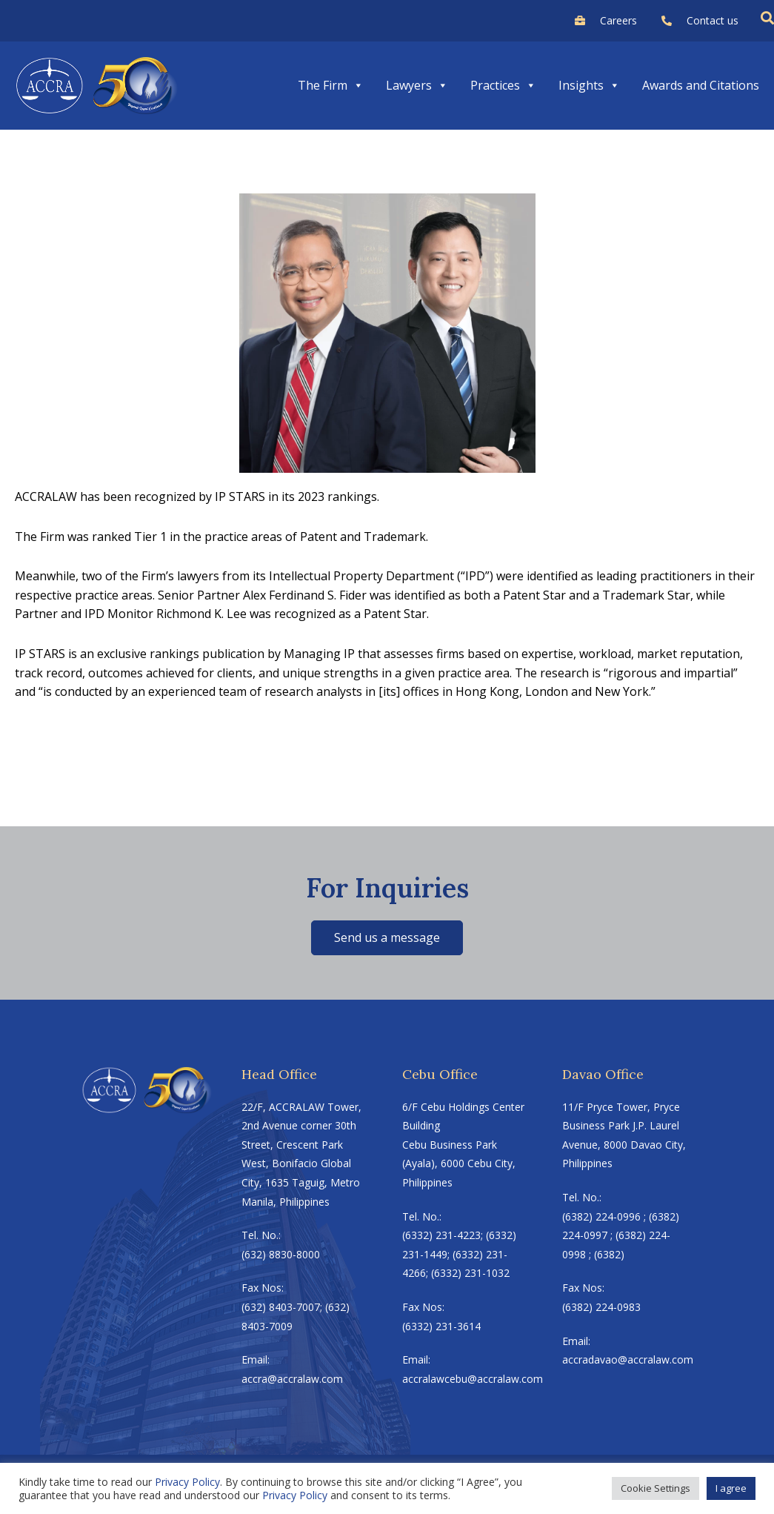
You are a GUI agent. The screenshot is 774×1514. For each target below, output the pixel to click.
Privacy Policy (187, 1482)
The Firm (331, 85)
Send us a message (387, 937)
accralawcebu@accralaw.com (467, 1379)
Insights (589, 85)
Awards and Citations (700, 85)
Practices (503, 85)
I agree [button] (731, 1488)
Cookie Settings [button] (655, 1488)
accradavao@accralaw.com (627, 1359)
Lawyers (417, 85)
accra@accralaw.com (292, 1379)
